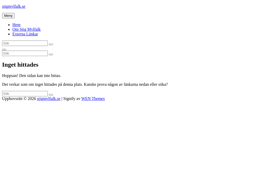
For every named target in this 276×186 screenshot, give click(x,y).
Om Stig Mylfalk (26, 29)
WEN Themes (93, 98)
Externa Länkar (25, 34)
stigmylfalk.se (13, 6)
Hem (16, 24)
